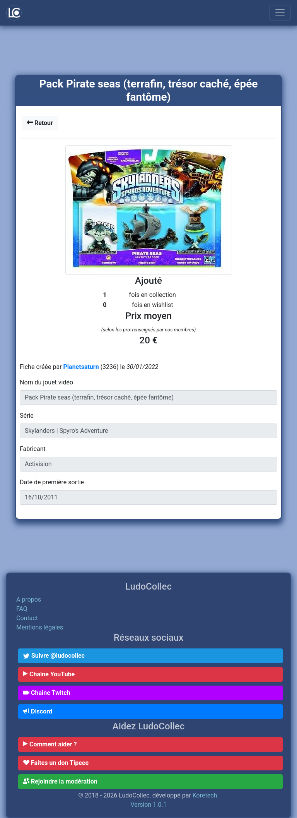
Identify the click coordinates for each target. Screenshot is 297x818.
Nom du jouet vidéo (46, 382)
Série (27, 415)
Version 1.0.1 (148, 804)
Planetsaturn (82, 366)
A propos (28, 599)
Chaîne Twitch (46, 692)
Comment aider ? (50, 744)
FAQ (21, 608)
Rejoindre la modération (60, 781)
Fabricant (33, 449)
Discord (37, 711)
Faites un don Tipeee (56, 763)
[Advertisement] (148, 50)
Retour (40, 123)
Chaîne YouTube (49, 674)
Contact (27, 618)
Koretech (205, 795)
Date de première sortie (52, 482)
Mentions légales (39, 627)
